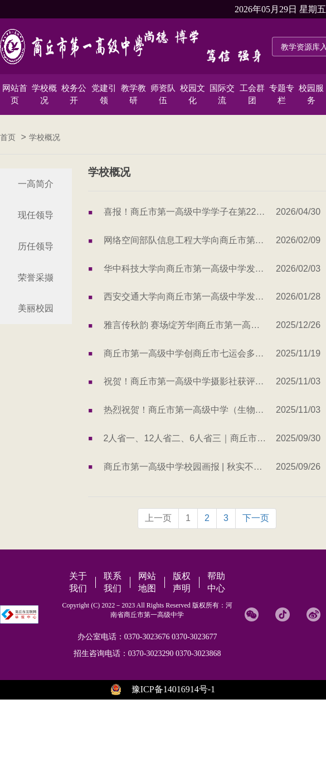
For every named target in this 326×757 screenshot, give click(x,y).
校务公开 (73, 94)
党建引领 (103, 94)
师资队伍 (163, 94)
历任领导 (35, 246)
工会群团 (252, 94)
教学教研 (133, 94)
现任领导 (35, 215)
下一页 (255, 518)
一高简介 (35, 184)
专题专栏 (281, 94)
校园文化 (192, 94)
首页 (8, 137)
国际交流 (222, 94)
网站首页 (14, 94)
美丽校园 (35, 308)
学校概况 (44, 94)
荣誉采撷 (35, 277)
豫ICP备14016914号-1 (173, 689)
